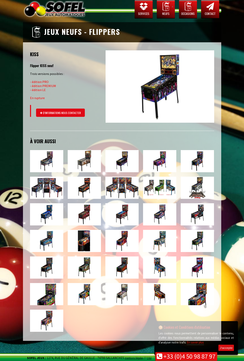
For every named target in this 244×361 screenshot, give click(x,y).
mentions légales (134, 358)
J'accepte (226, 348)
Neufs (166, 8)
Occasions (188, 8)
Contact (210, 8)
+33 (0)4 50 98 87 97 (186, 356)
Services (144, 8)
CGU (149, 358)
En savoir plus (195, 342)
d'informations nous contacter (60, 113)
